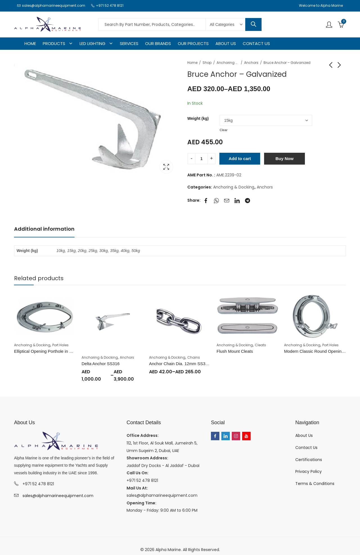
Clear (224, 130)
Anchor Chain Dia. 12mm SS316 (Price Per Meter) (196, 363)
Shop (207, 62)
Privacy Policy (308, 471)
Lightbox (166, 166)
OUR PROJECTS (193, 43)
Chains (193, 357)
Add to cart (240, 158)
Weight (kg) (198, 118)
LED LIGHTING (92, 43)
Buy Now (284, 158)
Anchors (251, 62)
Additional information (44, 228)
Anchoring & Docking (228, 62)
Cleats (260, 345)
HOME (30, 43)
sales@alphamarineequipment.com (57, 495)
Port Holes (60, 345)
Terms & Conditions (314, 483)
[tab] (44, 229)
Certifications (308, 459)
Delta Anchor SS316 (101, 363)
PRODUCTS (54, 43)
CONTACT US (256, 43)
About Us (304, 435)
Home (192, 62)
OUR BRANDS (158, 43)
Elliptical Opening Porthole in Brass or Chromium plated (66, 351)
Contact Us (306, 447)
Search (253, 24)
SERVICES (129, 43)
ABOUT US (225, 43)
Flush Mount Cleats (235, 351)
